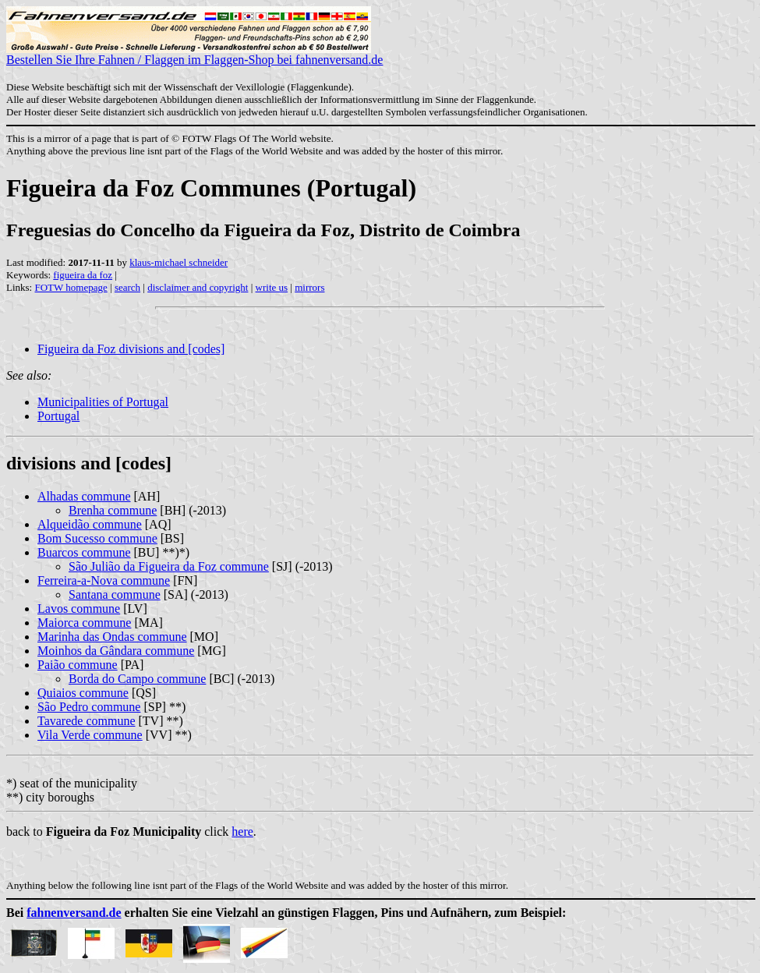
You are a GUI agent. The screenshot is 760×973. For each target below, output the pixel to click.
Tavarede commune (86, 720)
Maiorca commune (84, 622)
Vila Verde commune (90, 734)
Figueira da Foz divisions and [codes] (130, 349)
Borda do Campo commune (137, 678)
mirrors (309, 287)
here (242, 831)
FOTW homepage (70, 287)
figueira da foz (82, 275)
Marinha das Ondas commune (112, 636)
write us (272, 287)
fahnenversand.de (74, 912)
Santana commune (115, 594)
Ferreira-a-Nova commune (103, 580)
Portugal (58, 416)
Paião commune (77, 664)
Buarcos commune (84, 552)
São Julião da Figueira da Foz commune (169, 566)
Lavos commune (78, 608)
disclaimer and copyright (197, 287)
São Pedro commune (88, 706)
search (127, 287)
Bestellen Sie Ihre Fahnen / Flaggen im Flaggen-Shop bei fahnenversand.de (194, 54)
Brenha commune (113, 510)
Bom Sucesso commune (97, 538)
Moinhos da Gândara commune (115, 650)
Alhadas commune (84, 496)
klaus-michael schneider (178, 262)
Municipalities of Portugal (102, 402)
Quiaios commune (83, 692)
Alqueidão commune (89, 524)
